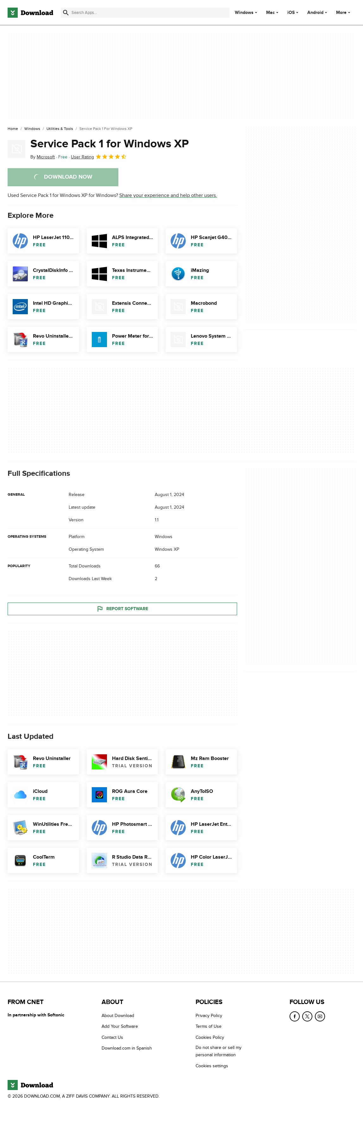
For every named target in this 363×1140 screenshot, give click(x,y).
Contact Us (112, 1037)
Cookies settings (212, 1066)
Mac (270, 12)
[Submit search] (66, 13)
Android (315, 12)
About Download (118, 1015)
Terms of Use (209, 1026)
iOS (291, 12)
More (344, 12)
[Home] (13, 129)
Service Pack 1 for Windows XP (109, 144)
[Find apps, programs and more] (145, 13)
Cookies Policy (210, 1037)
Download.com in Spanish (127, 1048)
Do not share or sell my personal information (218, 1051)
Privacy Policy (209, 1015)
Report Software (122, 609)
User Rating (99, 156)
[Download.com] (30, 13)
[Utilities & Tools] (60, 129)
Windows (244, 12)
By (42, 157)
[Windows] (32, 129)
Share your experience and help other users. (168, 195)
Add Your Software (120, 1026)
